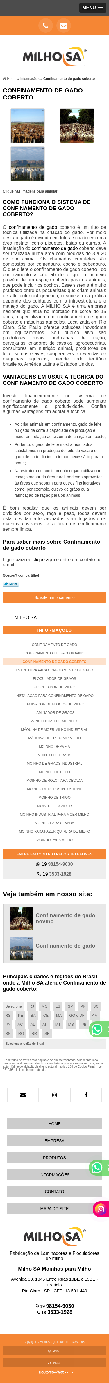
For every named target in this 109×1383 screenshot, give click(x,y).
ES (57, 1006)
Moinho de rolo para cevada (54, 781)
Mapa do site (54, 1208)
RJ (31, 1006)
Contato (54, 1191)
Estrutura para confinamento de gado (54, 670)
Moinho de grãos (54, 755)
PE (20, 1015)
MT (58, 1024)
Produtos (54, 1157)
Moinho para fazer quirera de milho (54, 831)
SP (70, 1006)
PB (83, 1024)
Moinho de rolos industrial (54, 789)
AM (95, 1015)
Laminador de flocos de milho (54, 704)
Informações (54, 630)
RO (21, 1033)
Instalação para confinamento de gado (54, 696)
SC (96, 1006)
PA (7, 1024)
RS (7, 1015)
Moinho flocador (54, 806)
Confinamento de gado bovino (55, 653)
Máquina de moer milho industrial (54, 730)
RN (8, 1033)
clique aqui (44, 559)
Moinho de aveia (54, 747)
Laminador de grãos (54, 713)
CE (46, 1015)
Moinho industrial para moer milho (54, 814)
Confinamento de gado (54, 645)
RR (34, 1033)
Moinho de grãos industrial (54, 764)
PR (83, 1006)
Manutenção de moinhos (54, 721)
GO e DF (76, 1015)
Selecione (13, 1006)
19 (54, 864)
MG (45, 1006)
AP (44, 1024)
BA (33, 1015)
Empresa (54, 1140)
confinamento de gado (34, 227)
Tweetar (11, 584)
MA (59, 1015)
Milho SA (26, 617)
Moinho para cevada (54, 823)
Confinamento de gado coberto (54, 662)
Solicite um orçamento (54, 597)
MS (71, 1024)
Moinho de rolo (54, 772)
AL (32, 1024)
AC (20, 1024)
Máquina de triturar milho (54, 738)
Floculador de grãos (54, 679)
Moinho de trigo (54, 798)
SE (46, 1033)
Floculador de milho (54, 687)
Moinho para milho (54, 840)
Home (55, 1123)
